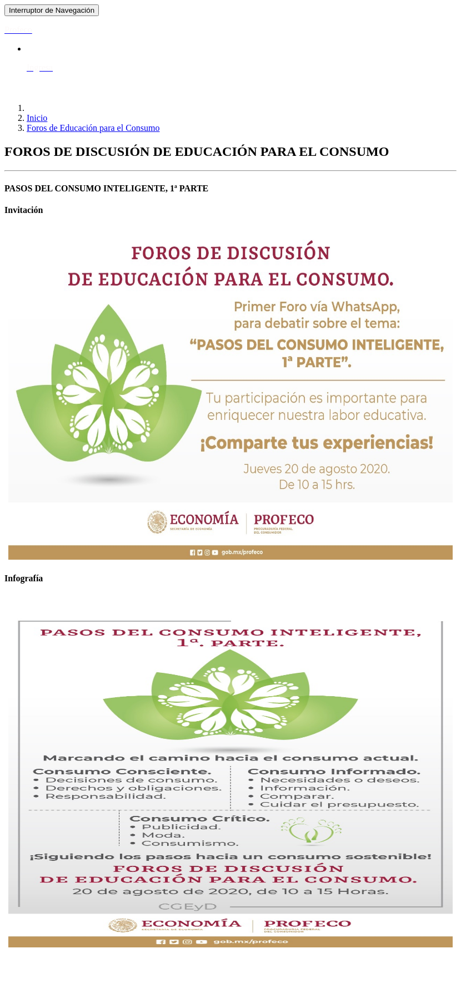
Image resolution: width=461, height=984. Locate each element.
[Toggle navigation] (51, 10)
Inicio (37, 118)
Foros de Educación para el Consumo (93, 128)
